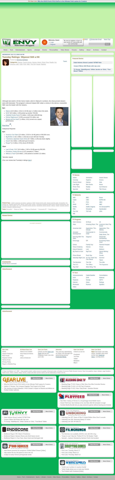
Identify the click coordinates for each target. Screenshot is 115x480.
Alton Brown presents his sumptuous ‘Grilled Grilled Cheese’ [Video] (25, 450)
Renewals (76, 284)
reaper (57, 205)
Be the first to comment (9, 263)
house (33, 204)
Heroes (88, 247)
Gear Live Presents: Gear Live (15, 380)
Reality (52, 62)
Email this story (52, 209)
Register (53, 44)
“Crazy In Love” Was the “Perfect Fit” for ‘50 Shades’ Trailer (80, 436)
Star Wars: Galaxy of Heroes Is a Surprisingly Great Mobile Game (80, 401)
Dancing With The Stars (78, 237)
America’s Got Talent (12, 135)
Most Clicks (49, 378)
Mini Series (89, 184)
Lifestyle (37, 50)
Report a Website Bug (9, 364)
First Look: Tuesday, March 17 (71, 450)
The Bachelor (77, 262)
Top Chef (75, 267)
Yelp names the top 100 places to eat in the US (18, 452)
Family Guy (89, 244)
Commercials (103, 232)
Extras (75, 244)
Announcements (78, 275)
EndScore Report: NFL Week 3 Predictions (17, 434)
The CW (33, 64)
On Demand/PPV (104, 207)
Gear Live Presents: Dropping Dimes (73, 446)
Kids (100, 182)
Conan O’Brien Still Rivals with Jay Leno (87, 66)
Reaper (8, 143)
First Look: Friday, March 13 (70, 452)
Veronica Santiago (22, 60)
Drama (20, 62)
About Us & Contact (26, 351)
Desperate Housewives (103, 237)
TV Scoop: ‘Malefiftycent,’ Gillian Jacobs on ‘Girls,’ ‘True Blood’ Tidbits (25, 421)
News (87, 282)
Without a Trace (10, 153)
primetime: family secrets (44, 205)
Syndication (102, 209)
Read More (5, 125)
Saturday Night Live (79, 258)
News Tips (107, 39)
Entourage (76, 240)
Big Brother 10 (10, 137)
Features (75, 280)
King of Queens (77, 249)
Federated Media (61, 357)
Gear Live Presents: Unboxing (73, 413)
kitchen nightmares (60, 204)
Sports (29, 50)
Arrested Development (77, 233)
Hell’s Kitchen (77, 222)
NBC (28, 64)
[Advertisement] (57, 20)
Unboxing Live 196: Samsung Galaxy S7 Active (76, 419)
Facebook (77, 354)
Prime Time (45, 62)
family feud (28, 204)
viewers (4, 207)
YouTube (76, 356)
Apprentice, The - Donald (91, 229)
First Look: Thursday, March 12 (71, 454)
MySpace (76, 360)
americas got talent (20, 203)
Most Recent (36, 378)
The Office (89, 264)
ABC (17, 64)
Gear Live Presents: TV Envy (15, 413)
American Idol (77, 228)
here (29, 160)
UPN (100, 211)
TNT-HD (88, 211)
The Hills (102, 262)
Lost (87, 249)
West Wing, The (91, 267)
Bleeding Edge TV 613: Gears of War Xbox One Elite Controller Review (83, 384)
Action (75, 177)
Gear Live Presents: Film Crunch (73, 430)
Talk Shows (102, 189)
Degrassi (88, 237)
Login (52, 42)
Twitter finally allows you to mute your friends (75, 469)
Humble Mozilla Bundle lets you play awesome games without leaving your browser (85, 405)
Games (34, 62)
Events (44, 50)
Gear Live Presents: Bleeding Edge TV (73, 380)
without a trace (16, 207)
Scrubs (101, 255)
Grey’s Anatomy (77, 247)
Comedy (75, 180)
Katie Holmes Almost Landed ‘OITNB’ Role (88, 62)
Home (5, 50)
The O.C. (75, 264)
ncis (20, 205)
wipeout (9, 207)
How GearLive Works (26, 353)
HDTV (101, 280)
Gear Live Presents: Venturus (73, 463)
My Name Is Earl (78, 251)
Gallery (81, 50)
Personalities (53, 50)
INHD (74, 204)
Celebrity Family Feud (12, 115)
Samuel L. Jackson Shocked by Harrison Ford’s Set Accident (80, 438)
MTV (87, 204)
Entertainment (20, 50)
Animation (89, 177)
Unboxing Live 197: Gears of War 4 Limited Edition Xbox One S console (83, 417)
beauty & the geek (41, 203)
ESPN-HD (102, 200)
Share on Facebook (30, 209)
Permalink (9, 209)
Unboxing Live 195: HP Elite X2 (71, 421)
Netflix (75, 207)
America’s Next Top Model (105, 225)
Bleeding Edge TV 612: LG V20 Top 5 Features (76, 386)
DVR (87, 277)
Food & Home (27, 62)
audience (29, 203)
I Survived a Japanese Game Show (16, 139)
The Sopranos (103, 264)
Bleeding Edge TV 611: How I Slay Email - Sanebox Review (80, 388)
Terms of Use (6, 360)
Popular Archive (7, 358)
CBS (21, 64)
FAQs (22, 356)
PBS (74, 209)
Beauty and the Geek (12, 119)
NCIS (7, 113)
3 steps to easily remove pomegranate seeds (18, 454)
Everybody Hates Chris (104, 241)
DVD (74, 277)
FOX (24, 64)
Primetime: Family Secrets (14, 151)
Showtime (89, 209)
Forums (74, 50)
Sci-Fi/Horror (103, 187)
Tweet (65, 61)
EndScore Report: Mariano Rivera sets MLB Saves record (21, 436)
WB (74, 213)
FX (74, 202)
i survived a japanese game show (45, 204)
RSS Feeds (5, 356)
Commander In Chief (90, 233)
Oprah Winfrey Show (103, 252)
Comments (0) (42, 209)
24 (100, 222)
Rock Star (89, 255)
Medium (101, 249)
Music (39, 62)
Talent (101, 260)
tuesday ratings (64, 205)
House (38, 64)
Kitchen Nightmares (12, 117)
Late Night (76, 184)
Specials (75, 189)
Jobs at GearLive (25, 358)
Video (74, 287)
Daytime (88, 180)
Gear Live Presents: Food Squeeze (15, 446)
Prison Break (77, 255)
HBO (100, 202)
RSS (86, 39)
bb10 (33, 203)
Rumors (88, 284)
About (88, 50)
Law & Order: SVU (11, 149)
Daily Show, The (104, 234)
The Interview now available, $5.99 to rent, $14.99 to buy (79, 434)
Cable (74, 200)
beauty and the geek (52, 203)
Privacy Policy (6, 362)
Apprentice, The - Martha (104, 229)
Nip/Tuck (88, 251)
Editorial (101, 277)
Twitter (76, 358)
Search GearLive (7, 353)
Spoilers (101, 284)
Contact (103, 50)
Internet (75, 282)
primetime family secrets (29, 205)
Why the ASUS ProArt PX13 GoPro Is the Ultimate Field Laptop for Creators (62, 1)
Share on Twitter (18, 209)
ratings (53, 205)
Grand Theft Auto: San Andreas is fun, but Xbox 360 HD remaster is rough (83, 403)
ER (87, 240)
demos (22, 204)
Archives (96, 50)
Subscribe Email (97, 39)
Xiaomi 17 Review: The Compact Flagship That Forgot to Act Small (24, 386)
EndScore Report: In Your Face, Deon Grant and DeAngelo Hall (23, 438)
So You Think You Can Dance (91, 258)
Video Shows (65, 50)
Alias (74, 224)
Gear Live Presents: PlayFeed (72, 396)
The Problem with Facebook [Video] (72, 471)
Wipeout (8, 111)
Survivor (101, 258)
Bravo (101, 197)
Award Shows (103, 177)
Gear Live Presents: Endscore (15, 430)
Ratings (43, 64)
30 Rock (88, 222)
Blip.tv (75, 363)
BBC (87, 197)
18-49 (12, 203)
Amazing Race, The (92, 224)
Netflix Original (90, 207)
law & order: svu (14, 205)
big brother (62, 203)
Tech (11, 50)
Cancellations (103, 275)
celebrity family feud (14, 204)
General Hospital (104, 244)
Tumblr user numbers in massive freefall (74, 467)
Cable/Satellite (90, 275)
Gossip (88, 280)
